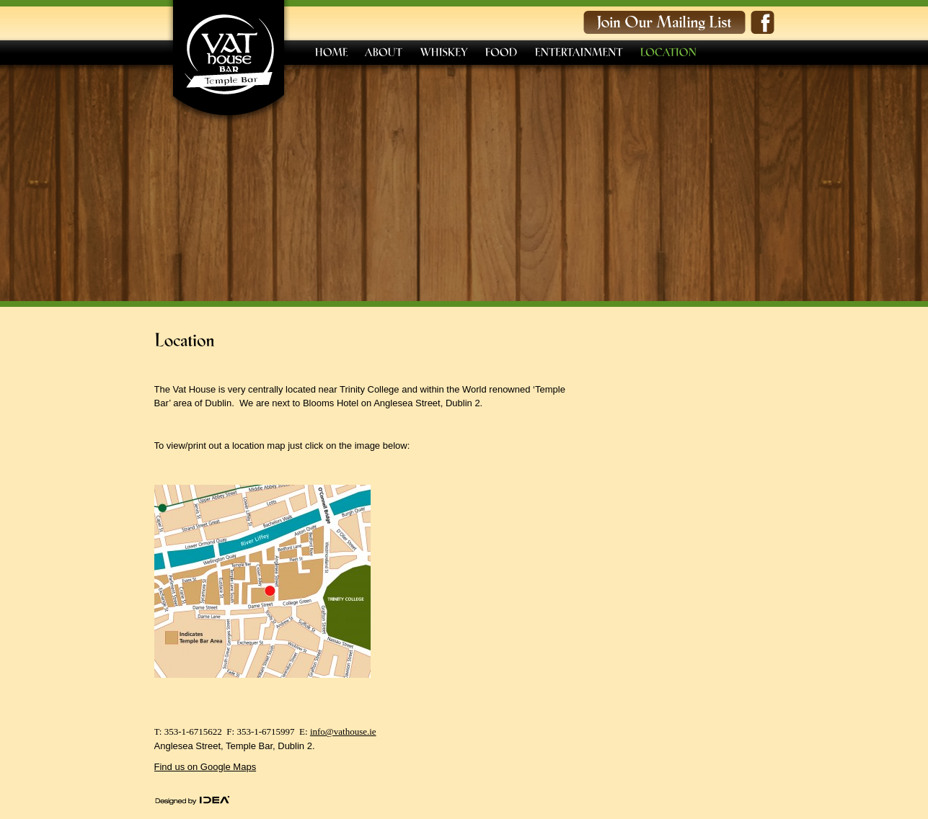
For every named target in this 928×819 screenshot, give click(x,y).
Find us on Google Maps (205, 766)
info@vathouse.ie (343, 731)
